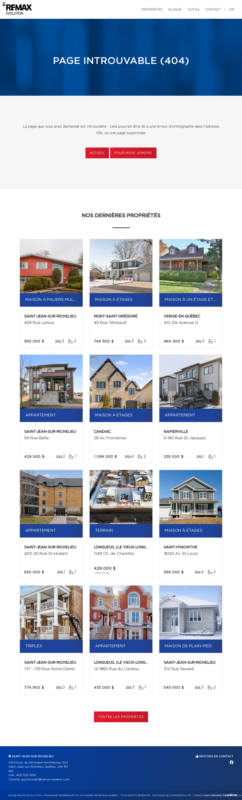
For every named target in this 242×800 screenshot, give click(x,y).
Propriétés (151, 9)
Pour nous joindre (133, 153)
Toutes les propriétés (121, 717)
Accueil (97, 153)
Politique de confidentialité (171, 795)
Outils (193, 9)
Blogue (175, 9)
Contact (213, 9)
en (231, 9)
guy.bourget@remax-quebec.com (45, 779)
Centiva (230, 795)
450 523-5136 (26, 775)
